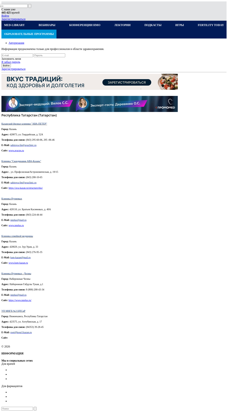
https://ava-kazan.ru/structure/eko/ (26, 188)
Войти (5, 15)
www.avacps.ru (16, 150)
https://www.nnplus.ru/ (20, 300)
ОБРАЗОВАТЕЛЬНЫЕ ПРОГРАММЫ (29, 33)
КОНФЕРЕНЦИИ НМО (84, 25)
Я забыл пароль (10, 61)
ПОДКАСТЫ (152, 25)
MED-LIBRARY (14, 25)
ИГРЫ (179, 25)
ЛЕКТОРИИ (122, 25)
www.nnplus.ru (16, 225)
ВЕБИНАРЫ (47, 25)
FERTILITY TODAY (211, 25)
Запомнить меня (11, 58)
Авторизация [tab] (16, 42)
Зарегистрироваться (13, 19)
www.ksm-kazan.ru (18, 263)
